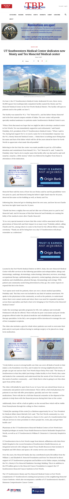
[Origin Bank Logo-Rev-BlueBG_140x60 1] (38, 491)
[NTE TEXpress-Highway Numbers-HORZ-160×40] (14, 490)
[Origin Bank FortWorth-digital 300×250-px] (50, 176)
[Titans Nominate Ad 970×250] (34, 31)
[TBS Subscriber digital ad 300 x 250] (18, 176)
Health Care (34, 47)
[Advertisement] (18, 251)
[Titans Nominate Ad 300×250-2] (50, 349)
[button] (65, 15)
